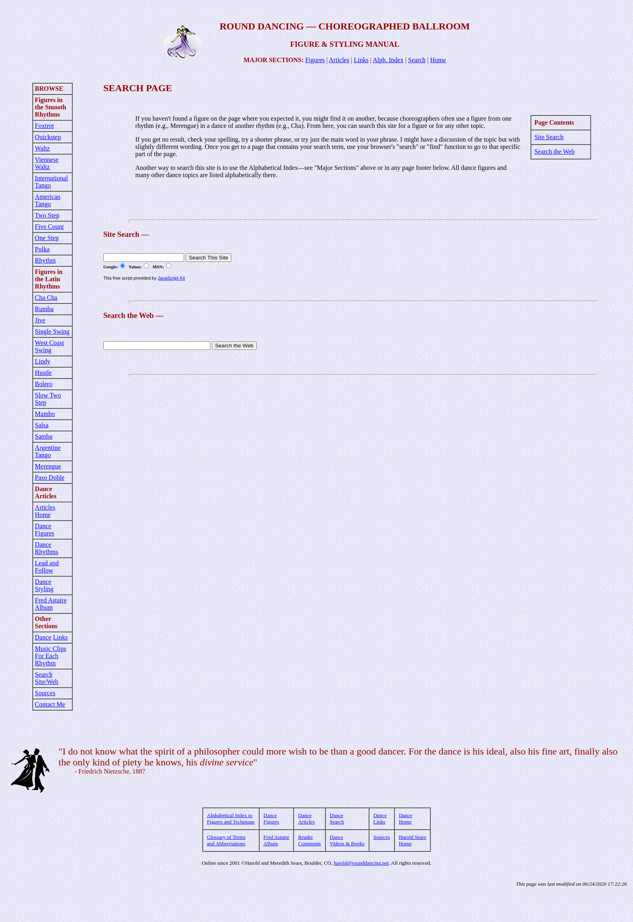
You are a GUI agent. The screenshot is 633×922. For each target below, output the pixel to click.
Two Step (47, 215)
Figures (315, 59)
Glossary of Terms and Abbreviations (226, 840)
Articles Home (45, 511)
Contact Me (50, 704)
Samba (43, 436)
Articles (339, 59)
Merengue (48, 466)
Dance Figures (44, 530)
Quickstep (48, 137)
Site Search (549, 137)
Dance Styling (44, 585)
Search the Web (554, 151)
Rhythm (45, 260)
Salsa (41, 425)
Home (438, 59)
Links (361, 59)
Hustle (43, 372)
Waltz (42, 148)
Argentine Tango (48, 451)
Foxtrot (44, 125)
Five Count (49, 226)
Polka (42, 249)
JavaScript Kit (171, 278)
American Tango (47, 200)
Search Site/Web (46, 678)
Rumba (44, 308)
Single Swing (52, 331)
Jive (40, 320)
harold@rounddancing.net (361, 863)
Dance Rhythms (46, 548)
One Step (47, 237)
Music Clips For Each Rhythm (50, 656)
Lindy (42, 361)
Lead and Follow (47, 567)
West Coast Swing (49, 346)
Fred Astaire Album (51, 604)
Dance (43, 637)
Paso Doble (49, 477)
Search (417, 59)
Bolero (43, 384)
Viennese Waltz (47, 163)
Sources (45, 693)
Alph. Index (388, 59)
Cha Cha (46, 297)
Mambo (45, 413)
